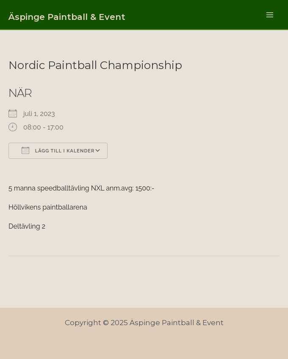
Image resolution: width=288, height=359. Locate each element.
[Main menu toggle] (270, 15)
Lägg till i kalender (58, 150)
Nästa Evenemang (240, 272)
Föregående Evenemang (60, 272)
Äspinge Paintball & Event (66, 17)
